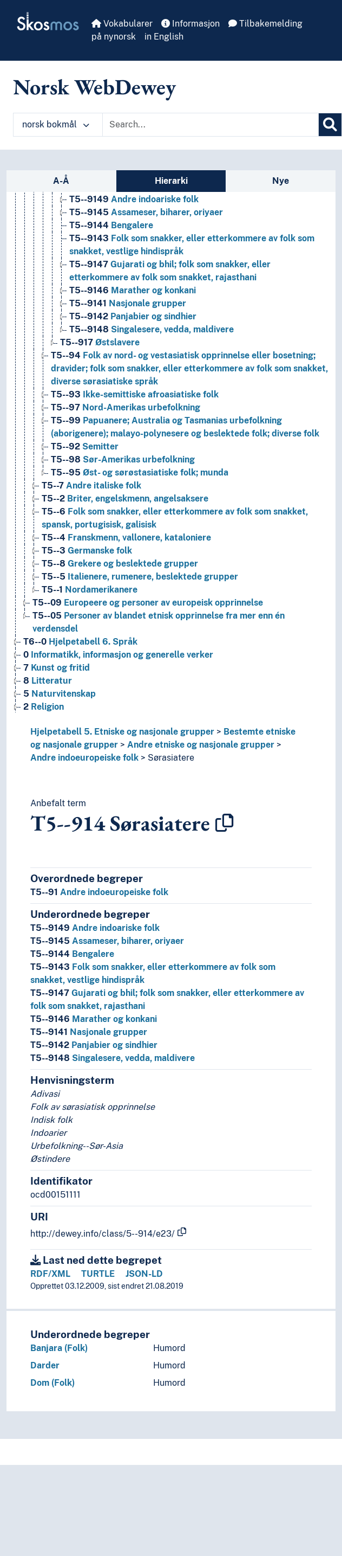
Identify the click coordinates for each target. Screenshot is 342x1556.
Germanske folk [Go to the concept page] (87, 550)
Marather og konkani (93, 1019)
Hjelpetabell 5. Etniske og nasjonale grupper (122, 731)
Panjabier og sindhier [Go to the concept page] (132, 316)
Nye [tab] (280, 181)
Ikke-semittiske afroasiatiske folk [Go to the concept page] (135, 394)
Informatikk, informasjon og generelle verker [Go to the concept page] (118, 655)
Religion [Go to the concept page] (43, 707)
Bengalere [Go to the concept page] (111, 225)
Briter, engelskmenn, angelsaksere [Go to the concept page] (125, 498)
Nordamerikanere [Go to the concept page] (89, 589)
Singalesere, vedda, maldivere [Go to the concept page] (151, 329)
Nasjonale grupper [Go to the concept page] (127, 303)
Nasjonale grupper (88, 1032)
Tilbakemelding (265, 23)
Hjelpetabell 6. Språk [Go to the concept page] (80, 641)
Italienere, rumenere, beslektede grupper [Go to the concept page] (140, 576)
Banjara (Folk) (59, 1348)
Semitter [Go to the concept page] (85, 446)
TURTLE (98, 1274)
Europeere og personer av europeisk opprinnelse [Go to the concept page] (147, 602)
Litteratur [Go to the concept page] (47, 681)
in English (163, 36)
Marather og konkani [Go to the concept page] (132, 290)
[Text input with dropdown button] (210, 125)
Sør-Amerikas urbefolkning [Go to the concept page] (123, 459)
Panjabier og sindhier (93, 1045)
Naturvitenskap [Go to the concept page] (59, 694)
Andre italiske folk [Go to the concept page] (91, 485)
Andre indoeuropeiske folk (84, 758)
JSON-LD (144, 1274)
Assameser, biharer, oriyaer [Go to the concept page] (146, 212)
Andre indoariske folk (95, 928)
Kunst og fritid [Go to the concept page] (56, 668)
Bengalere (72, 954)
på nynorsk (113, 36)
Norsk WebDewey (94, 87)
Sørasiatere (171, 758)
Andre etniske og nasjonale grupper (200, 745)
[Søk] (330, 125)
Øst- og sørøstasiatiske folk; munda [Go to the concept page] (139, 472)
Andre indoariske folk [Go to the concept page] (134, 199)
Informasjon (190, 23)
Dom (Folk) (52, 1383)
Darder (45, 1365)
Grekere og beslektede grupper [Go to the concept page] (120, 563)
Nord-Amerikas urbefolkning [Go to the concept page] (125, 407)
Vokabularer (122, 23)
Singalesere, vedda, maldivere (112, 1058)
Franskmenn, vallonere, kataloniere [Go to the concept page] (126, 537)
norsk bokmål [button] (55, 124)
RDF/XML (50, 1274)
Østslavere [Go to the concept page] (100, 342)
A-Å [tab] (61, 181)
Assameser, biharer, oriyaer (107, 941)
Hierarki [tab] (171, 181)
